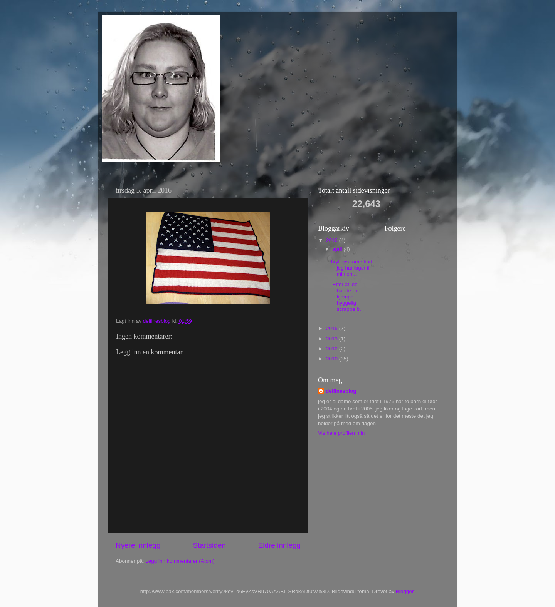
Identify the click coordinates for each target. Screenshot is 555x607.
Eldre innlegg (279, 545)
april (337, 249)
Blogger (405, 591)
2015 (332, 328)
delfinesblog (341, 391)
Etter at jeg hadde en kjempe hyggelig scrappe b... (347, 297)
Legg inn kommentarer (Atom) (179, 561)
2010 (332, 359)
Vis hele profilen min (341, 433)
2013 (332, 339)
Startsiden (209, 545)
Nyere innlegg (138, 545)
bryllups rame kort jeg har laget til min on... (351, 268)
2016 (332, 240)
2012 (332, 349)
